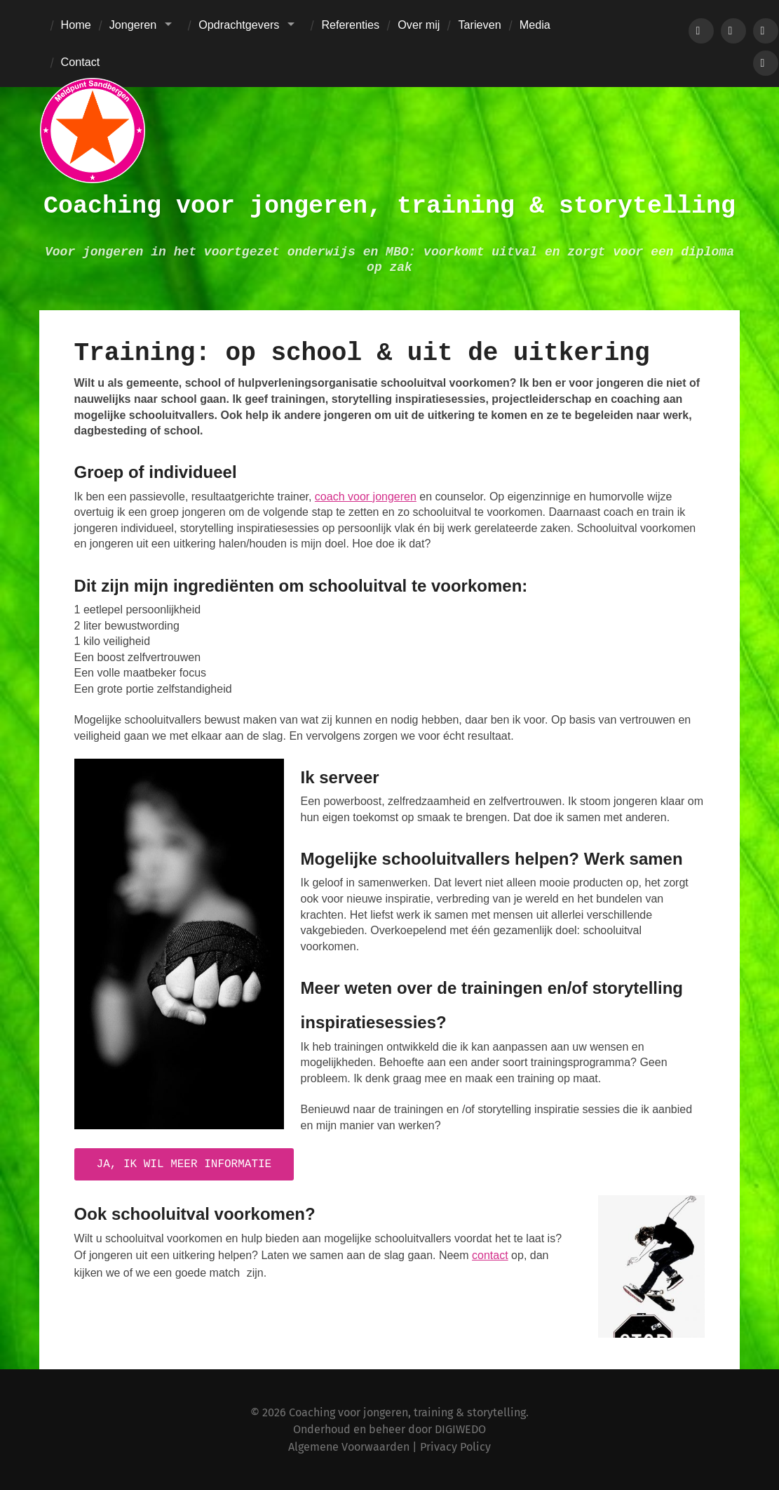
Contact (80, 61)
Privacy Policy (455, 1447)
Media (535, 24)
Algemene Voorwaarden (348, 1447)
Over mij (419, 24)
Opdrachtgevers (238, 24)
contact (490, 1255)
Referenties (350, 24)
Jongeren (133, 24)
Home (76, 24)
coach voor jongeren (365, 497)
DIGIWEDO (460, 1429)
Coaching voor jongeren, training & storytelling (389, 206)
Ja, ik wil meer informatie (184, 1164)
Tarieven (479, 24)
